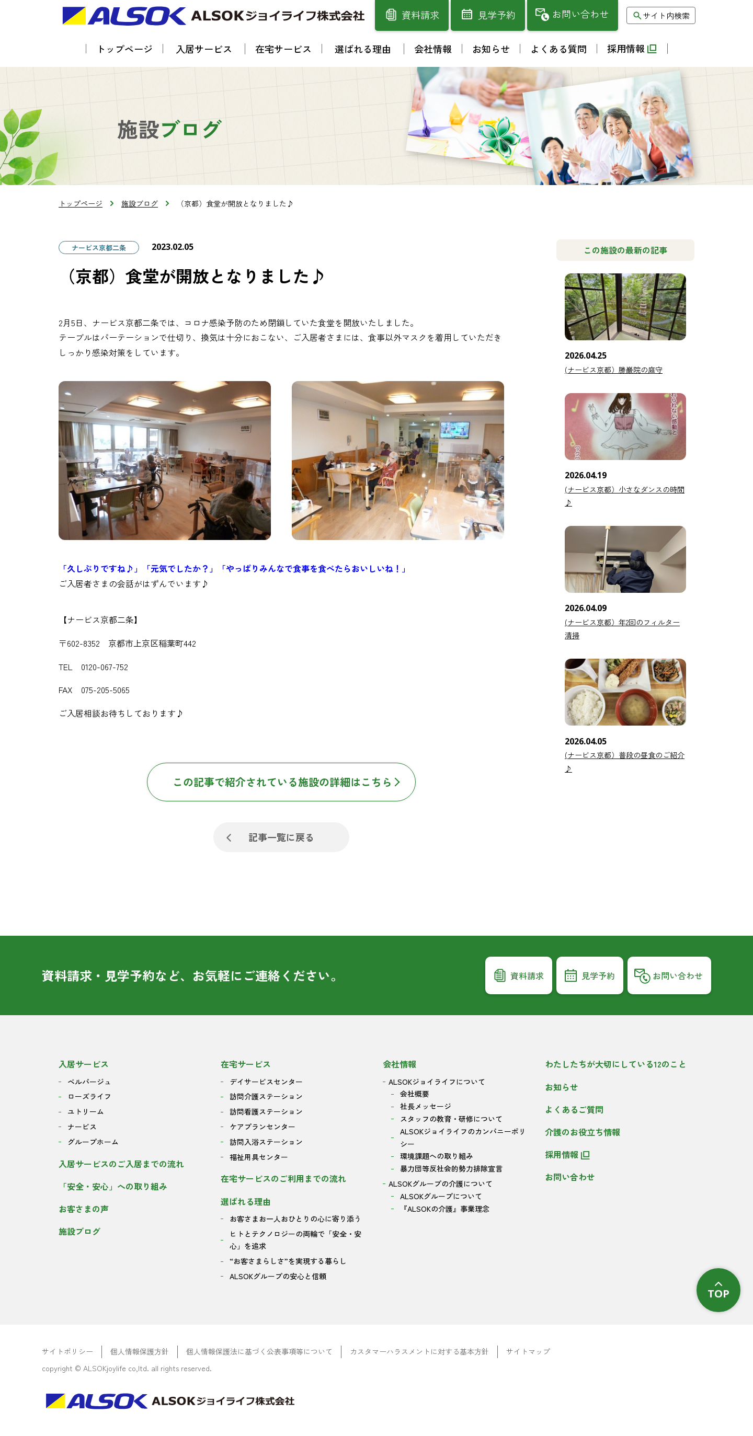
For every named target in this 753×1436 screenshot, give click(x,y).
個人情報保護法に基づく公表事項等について (259, 1351)
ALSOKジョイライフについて (437, 1081)
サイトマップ (528, 1351)
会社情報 (399, 1064)
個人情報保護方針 (139, 1351)
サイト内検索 (666, 15)
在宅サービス (246, 1064)
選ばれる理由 (246, 1201)
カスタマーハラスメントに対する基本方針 (419, 1351)
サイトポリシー (67, 1351)
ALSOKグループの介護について (441, 1183)
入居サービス (84, 1064)
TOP (718, 1293)
